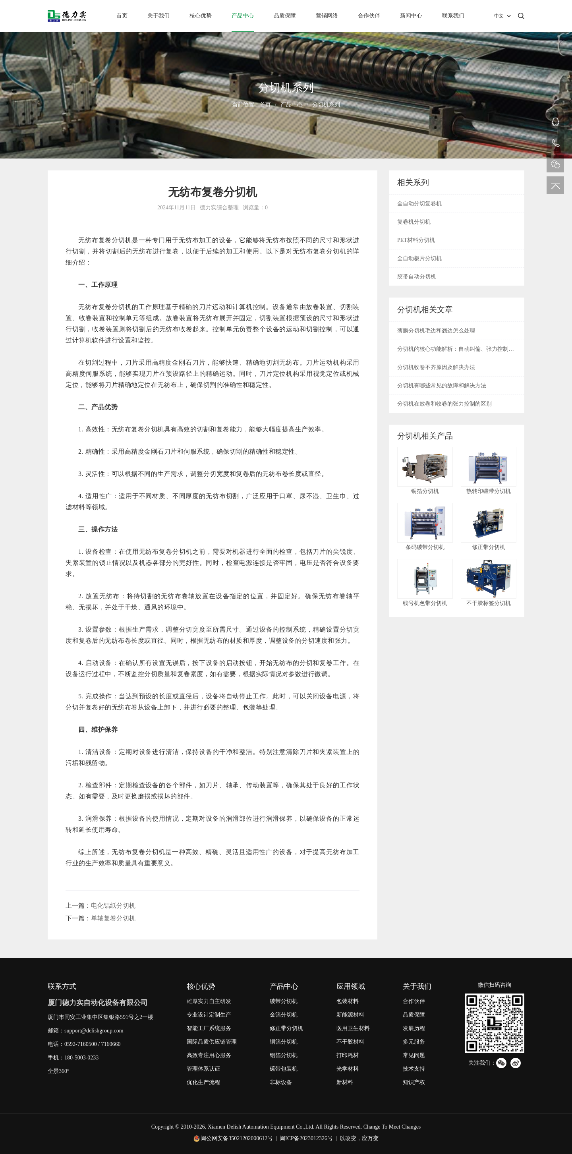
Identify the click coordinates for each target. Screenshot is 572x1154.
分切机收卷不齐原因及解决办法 (436, 367)
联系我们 (453, 16)
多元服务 (414, 1042)
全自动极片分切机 (419, 258)
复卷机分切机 (414, 222)
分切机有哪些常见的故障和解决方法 (441, 386)
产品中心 (243, 16)
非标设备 (281, 1082)
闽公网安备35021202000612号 (237, 1138)
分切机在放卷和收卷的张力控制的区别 (444, 404)
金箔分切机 (284, 1015)
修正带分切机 (286, 1028)
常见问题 (414, 1055)
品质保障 (285, 16)
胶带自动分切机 (416, 277)
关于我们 (158, 16)
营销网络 (327, 16)
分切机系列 (326, 105)
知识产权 (414, 1082)
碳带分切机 (284, 1001)
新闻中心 (411, 16)
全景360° (59, 1071)
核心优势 (200, 16)
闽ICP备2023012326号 (306, 1138)
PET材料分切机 (416, 240)
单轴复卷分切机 (113, 918)
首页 (122, 16)
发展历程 (414, 1028)
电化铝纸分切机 (113, 905)
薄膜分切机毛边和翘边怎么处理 (436, 331)
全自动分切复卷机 (419, 204)
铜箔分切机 (284, 1042)
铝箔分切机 (284, 1055)
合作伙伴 (369, 16)
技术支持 (414, 1069)
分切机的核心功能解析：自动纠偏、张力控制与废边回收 (455, 352)
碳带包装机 (284, 1069)
